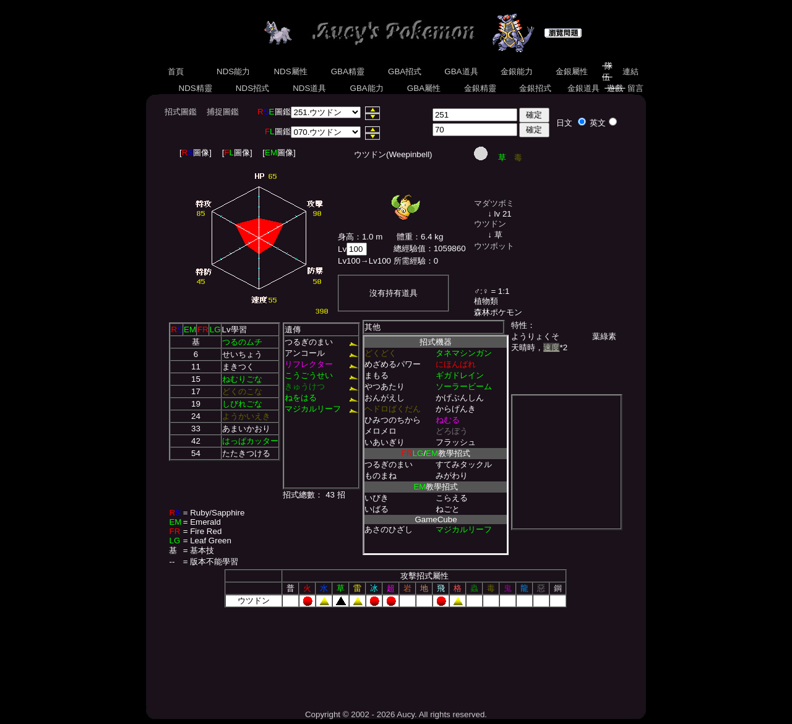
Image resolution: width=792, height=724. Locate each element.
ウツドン (490, 223)
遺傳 (293, 329)
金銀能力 (516, 71)
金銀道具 (584, 88)
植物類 (486, 301)
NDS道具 (310, 88)
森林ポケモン (498, 312)
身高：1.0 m (360, 236)
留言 (636, 88)
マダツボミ (494, 203)
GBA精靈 (348, 71)
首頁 (175, 71)
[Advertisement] (396, 654)
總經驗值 (410, 248)
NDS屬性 (291, 71)
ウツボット (494, 246)
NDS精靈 (195, 88)
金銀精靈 (480, 88)
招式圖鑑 (181, 111)
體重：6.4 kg (420, 236)
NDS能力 (233, 71)
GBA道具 (461, 71)
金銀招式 (535, 88)
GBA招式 (404, 71)
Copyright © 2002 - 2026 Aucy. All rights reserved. (396, 714)
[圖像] (195, 152)
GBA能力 (367, 88)
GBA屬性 (424, 88)
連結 (630, 71)
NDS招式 (252, 88)
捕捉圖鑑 (223, 111)
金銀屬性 (571, 71)
